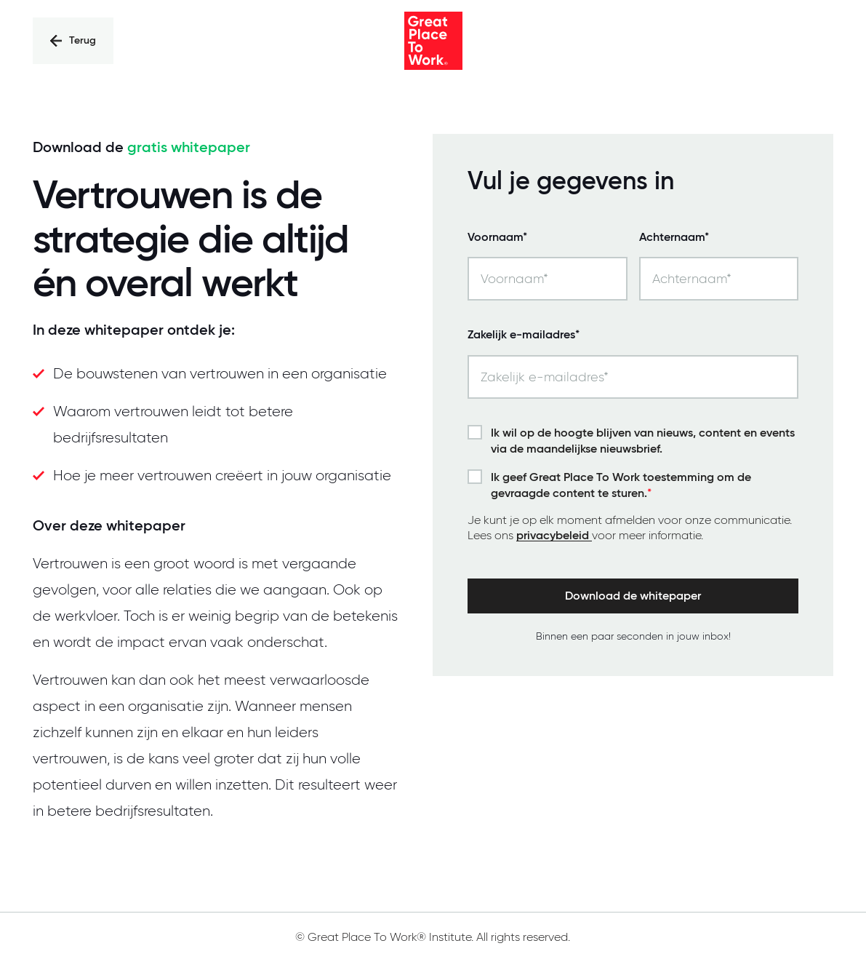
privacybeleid (554, 535)
